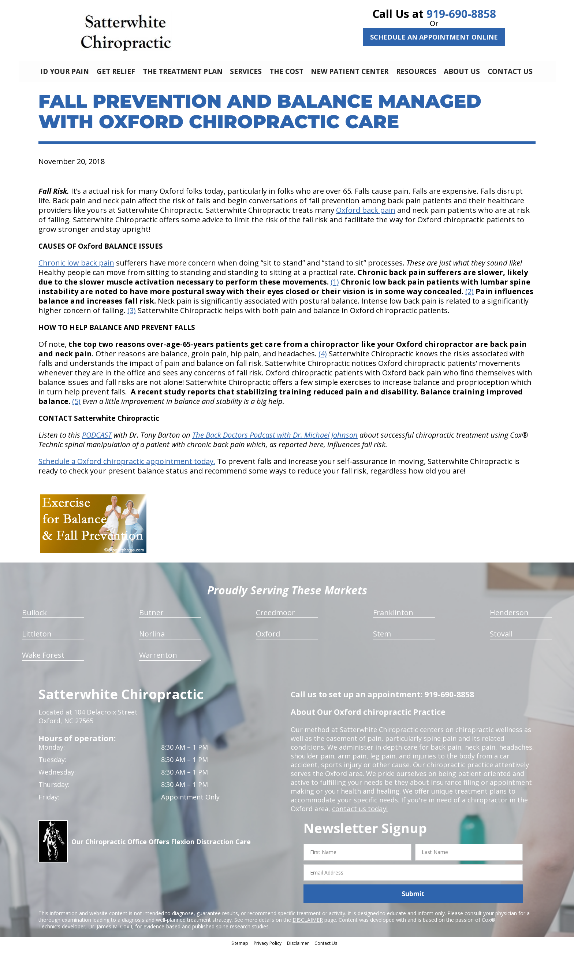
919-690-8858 (461, 13)
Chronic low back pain (76, 268)
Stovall (501, 639)
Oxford (268, 639)
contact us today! (359, 814)
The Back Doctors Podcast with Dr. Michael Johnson (275, 440)
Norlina (152, 639)
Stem (382, 639)
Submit (413, 899)
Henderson (509, 618)
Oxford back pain (365, 215)
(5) (76, 407)
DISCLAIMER (307, 925)
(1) (335, 287)
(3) (131, 316)
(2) (469, 297)
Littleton (37, 639)
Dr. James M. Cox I (110, 931)
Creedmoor (275, 618)
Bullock (34, 618)
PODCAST (97, 440)
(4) (322, 359)
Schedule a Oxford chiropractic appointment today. (126, 467)
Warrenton (158, 660)
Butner (151, 618)
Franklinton (393, 618)
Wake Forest (43, 660)
